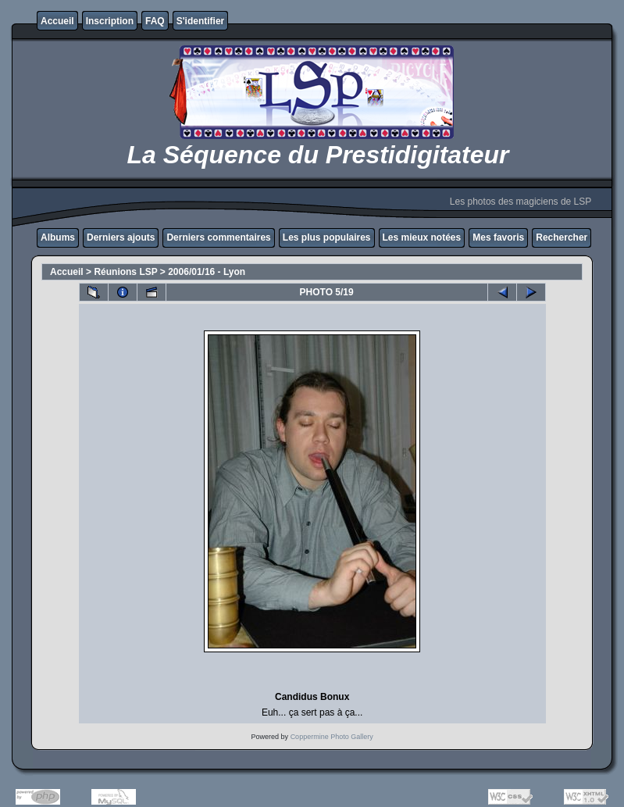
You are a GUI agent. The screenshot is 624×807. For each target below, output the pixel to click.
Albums (58, 237)
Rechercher (561, 237)
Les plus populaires (327, 237)
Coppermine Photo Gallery (332, 737)
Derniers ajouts (121, 237)
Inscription (110, 21)
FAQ (155, 21)
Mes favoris (498, 237)
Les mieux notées (422, 237)
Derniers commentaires (218, 237)
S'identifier (201, 21)
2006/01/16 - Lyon (206, 271)
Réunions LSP (125, 271)
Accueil (57, 21)
